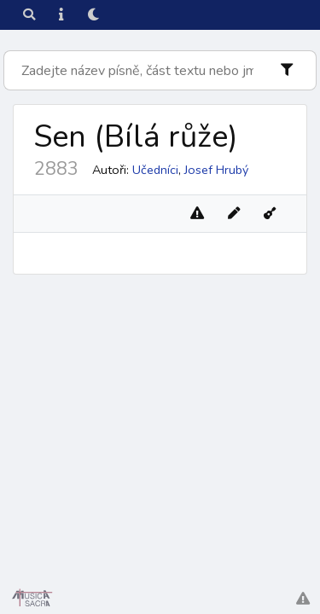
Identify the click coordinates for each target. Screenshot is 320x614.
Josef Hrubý (216, 169)
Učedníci (155, 169)
